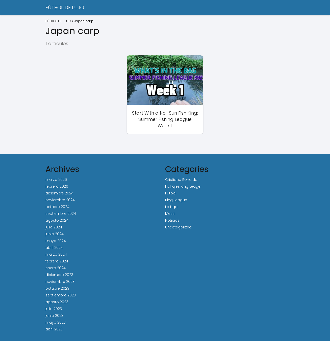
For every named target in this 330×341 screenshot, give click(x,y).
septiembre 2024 (60, 213)
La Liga (171, 206)
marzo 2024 (56, 254)
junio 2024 (54, 233)
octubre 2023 (57, 288)
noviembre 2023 (59, 281)
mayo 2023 (55, 322)
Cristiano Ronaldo (181, 179)
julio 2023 (53, 308)
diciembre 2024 (59, 193)
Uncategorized (178, 227)
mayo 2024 (55, 240)
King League (176, 199)
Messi (170, 213)
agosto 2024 (56, 220)
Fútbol (170, 193)
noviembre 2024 (60, 199)
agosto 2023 (56, 301)
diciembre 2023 (59, 274)
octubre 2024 (57, 206)
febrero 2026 (56, 186)
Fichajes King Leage (182, 186)
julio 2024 (53, 227)
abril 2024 (54, 247)
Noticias (172, 220)
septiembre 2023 (60, 295)
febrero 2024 (56, 261)
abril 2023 (54, 329)
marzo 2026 (56, 179)
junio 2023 (54, 315)
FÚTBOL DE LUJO (64, 7)
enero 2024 (55, 267)
